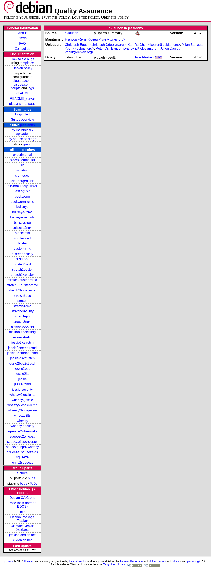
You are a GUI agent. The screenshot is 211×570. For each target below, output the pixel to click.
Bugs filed (22, 114)
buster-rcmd (22, 248)
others (175, 561)
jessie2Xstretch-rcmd (22, 353)
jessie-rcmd (22, 384)
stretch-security (22, 311)
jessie (22, 379)
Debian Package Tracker (22, 518)
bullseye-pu (22, 222)
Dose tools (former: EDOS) (22, 504)
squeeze (22, 457)
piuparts (8, 561)
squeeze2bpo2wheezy (22, 447)
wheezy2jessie (22, 400)
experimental (22, 154)
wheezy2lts (22, 415)
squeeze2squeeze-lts (22, 452)
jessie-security (22, 389)
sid (22, 165)
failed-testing (144, 57)
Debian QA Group (22, 497)
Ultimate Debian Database (22, 527)
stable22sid (22, 238)
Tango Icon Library (114, 564)
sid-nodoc (22, 175)
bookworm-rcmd (22, 201)
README (22, 93)
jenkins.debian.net (22, 535)
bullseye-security (22, 217)
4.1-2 (158, 57)
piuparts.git (193, 561)
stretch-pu (22, 316)
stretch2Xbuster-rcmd (22, 285)
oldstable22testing (22, 332)
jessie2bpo (22, 368)
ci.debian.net (22, 540)
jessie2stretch (22, 337)
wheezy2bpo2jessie (22, 410)
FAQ (22, 43)
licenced (29, 561)
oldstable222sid (22, 327)
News (22, 38)
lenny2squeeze (22, 462)
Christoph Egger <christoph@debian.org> (95, 44)
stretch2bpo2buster (22, 290)
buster (22, 243)
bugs (31, 478)
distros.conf (22, 84)
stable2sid (22, 233)
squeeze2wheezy (22, 436)
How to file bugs (22, 59)
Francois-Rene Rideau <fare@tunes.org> (95, 39)
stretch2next (22, 321)
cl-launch (71, 33)
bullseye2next (22, 227)
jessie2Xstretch (22, 342)
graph (27, 144)
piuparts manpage (22, 103)
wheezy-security (22, 426)
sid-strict (22, 170)
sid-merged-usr (22, 181)
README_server (22, 98)
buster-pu (22, 259)
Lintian (22, 512)
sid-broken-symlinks (22, 186)
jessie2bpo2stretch (22, 363)
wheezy (22, 421)
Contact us (22, 48)
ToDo (33, 483)
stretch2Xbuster (22, 274)
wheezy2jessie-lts (22, 394)
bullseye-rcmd (22, 212)
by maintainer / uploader (22, 132)
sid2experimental (22, 160)
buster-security (22, 254)
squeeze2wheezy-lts (22, 431)
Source (22, 473)
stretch (22, 300)
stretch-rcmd (22, 306)
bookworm (22, 196)
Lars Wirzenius (78, 561)
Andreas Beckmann (131, 561)
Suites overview (22, 119)
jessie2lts (27, 125)
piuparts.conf (22, 80)
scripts (15, 88)
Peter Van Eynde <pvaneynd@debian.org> (127, 48)
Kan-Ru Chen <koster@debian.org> (154, 44)
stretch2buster (22, 269)
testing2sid (22, 191)
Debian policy (22, 68)
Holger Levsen (157, 561)
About (22, 33)
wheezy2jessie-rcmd (22, 405)
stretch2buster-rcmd (22, 280)
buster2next (22, 264)
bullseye (22, 207)
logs (31, 88)
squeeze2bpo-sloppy (22, 441)
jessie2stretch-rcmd (22, 348)
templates (27, 63)
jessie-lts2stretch (22, 358)
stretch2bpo (22, 295)
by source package (22, 139)
